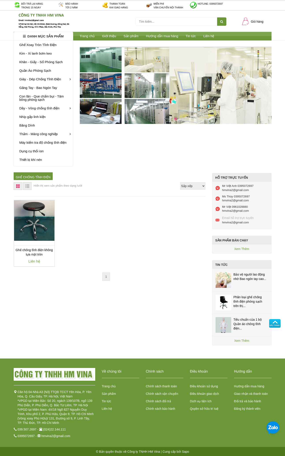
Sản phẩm (109, 393)
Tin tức (106, 401)
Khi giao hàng (119, 7)
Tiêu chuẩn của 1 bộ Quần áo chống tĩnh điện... (247, 324)
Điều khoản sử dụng (204, 386)
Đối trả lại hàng (32, 3)
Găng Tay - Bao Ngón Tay (38, 87)
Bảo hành (71, 3)
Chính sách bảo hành (160, 408)
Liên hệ (107, 408)
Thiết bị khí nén (30, 159)
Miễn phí (159, 3)
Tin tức (191, 36)
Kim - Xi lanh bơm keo (35, 53)
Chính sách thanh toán (161, 386)
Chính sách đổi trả (158, 401)
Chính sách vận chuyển (162, 393)
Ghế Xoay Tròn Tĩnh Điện (38, 44)
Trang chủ (87, 36)
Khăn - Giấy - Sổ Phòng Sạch (41, 62)
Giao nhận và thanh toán (251, 393)
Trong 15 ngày (31, 7)
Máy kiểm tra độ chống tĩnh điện (43, 142)
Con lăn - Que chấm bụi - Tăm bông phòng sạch (41, 98)
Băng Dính (27, 125)
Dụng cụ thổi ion (31, 151)
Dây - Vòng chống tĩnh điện (45, 108)
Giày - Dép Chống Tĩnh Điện (45, 79)
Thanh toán (117, 3)
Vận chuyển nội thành (168, 7)
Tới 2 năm (71, 7)
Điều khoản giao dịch (204, 393)
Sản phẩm (131, 36)
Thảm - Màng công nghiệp (45, 134)
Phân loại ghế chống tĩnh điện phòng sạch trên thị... (247, 301)
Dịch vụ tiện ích (201, 401)
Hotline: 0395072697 (210, 3)
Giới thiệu (109, 36)
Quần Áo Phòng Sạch (35, 70)
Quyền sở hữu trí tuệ (204, 408)
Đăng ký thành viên (247, 408)
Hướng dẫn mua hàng (162, 36)
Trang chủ (109, 386)
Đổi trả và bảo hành (247, 401)
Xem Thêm (241, 249)
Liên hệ (208, 36)
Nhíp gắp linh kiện (32, 116)
